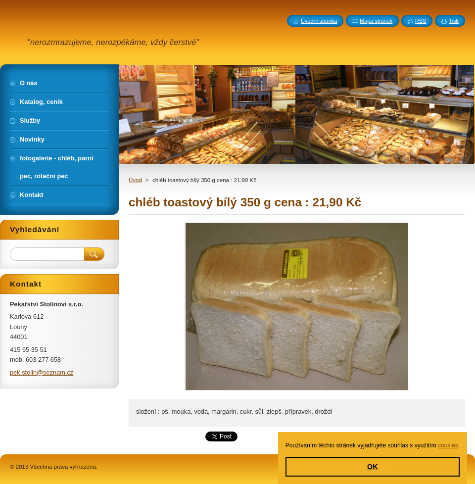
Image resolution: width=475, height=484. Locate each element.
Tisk (454, 21)
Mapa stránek (376, 21)
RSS (420, 21)
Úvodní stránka (319, 21)
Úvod (135, 180)
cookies (448, 445)
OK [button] (372, 467)
